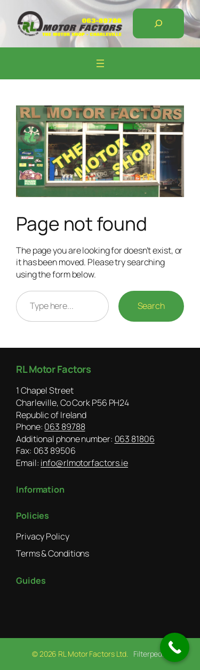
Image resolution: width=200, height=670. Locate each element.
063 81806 (135, 439)
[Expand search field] (158, 23)
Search (151, 306)
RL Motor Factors (53, 369)
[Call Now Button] (174, 647)
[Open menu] (100, 63)
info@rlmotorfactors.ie (84, 463)
